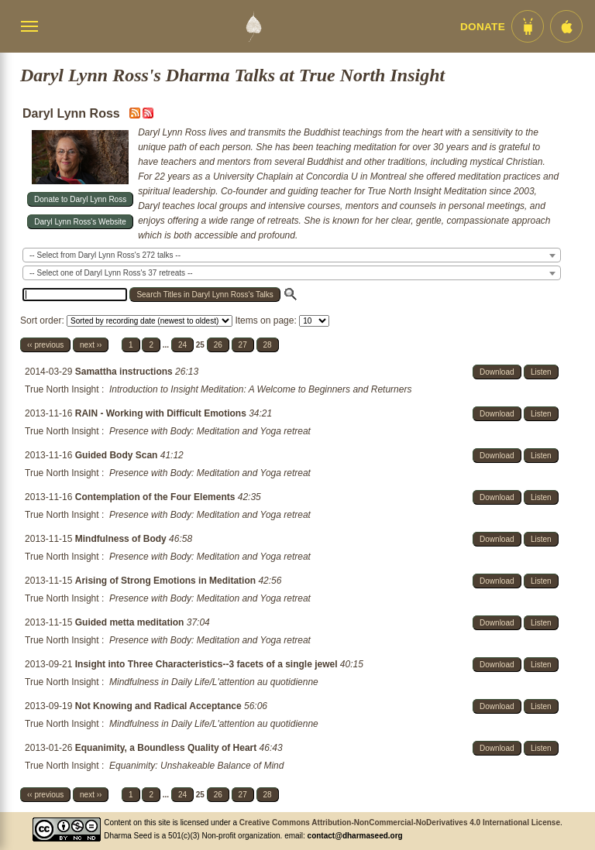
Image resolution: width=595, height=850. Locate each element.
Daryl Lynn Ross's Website (80, 222)
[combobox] (291, 255)
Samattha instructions (125, 371)
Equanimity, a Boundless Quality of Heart (167, 747)
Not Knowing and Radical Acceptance (159, 706)
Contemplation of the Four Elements (156, 497)
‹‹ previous (45, 345)
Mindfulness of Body (122, 538)
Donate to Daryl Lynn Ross (80, 199)
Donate (482, 27)
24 (182, 345)
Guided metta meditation (131, 622)
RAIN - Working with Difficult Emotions (162, 413)
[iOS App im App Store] (566, 26)
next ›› (90, 345)
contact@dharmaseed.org (355, 835)
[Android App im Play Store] (527, 26)
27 (243, 345)
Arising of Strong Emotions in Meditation (167, 580)
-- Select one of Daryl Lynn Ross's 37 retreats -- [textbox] (111, 273)
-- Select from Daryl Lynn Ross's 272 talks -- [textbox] (105, 255)
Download (497, 372)
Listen (541, 372)
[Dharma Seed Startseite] (253, 26)
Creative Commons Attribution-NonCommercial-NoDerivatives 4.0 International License (399, 822)
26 (218, 345)
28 (267, 345)
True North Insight (62, 389)
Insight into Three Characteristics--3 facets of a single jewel (207, 664)
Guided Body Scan (117, 455)
